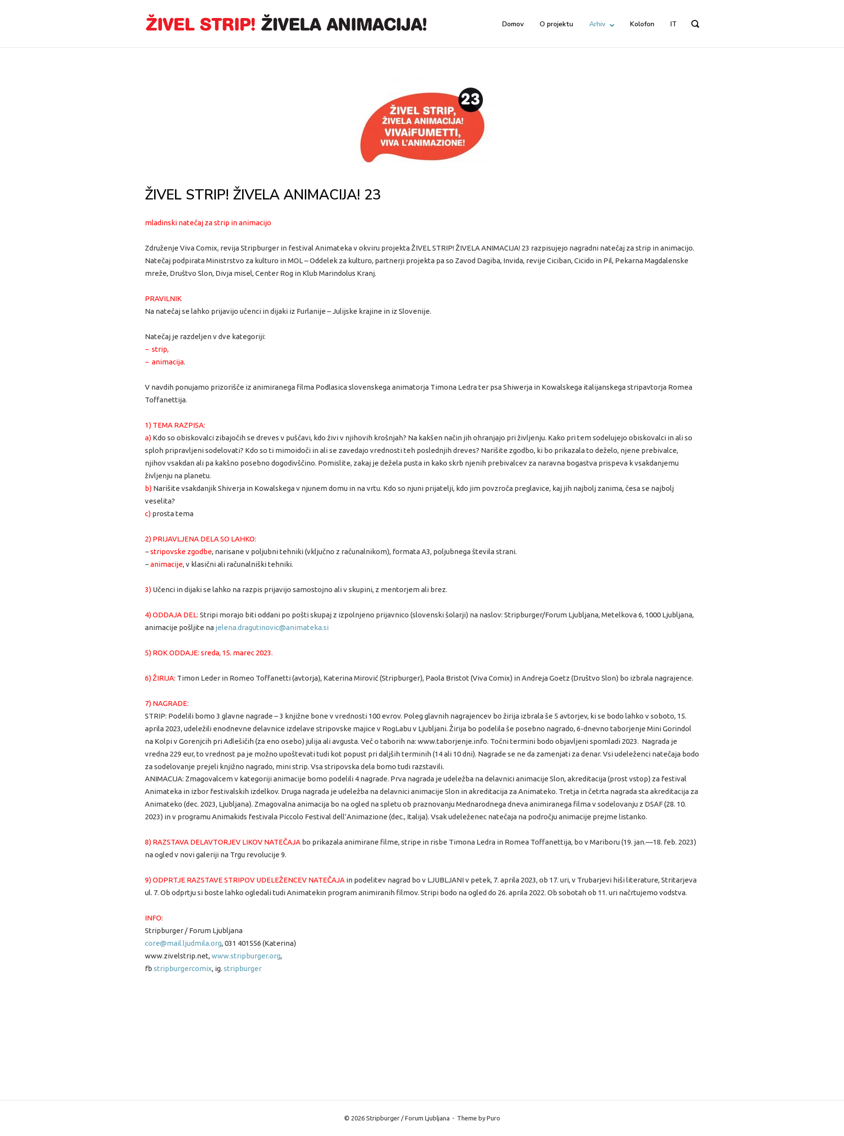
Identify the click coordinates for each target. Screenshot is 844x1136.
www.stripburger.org (246, 956)
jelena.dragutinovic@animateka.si (272, 627)
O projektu (556, 24)
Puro (493, 1118)
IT (673, 24)
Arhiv (597, 24)
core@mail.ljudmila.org (183, 943)
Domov (513, 24)
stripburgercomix (183, 968)
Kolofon (642, 24)
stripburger (243, 968)
